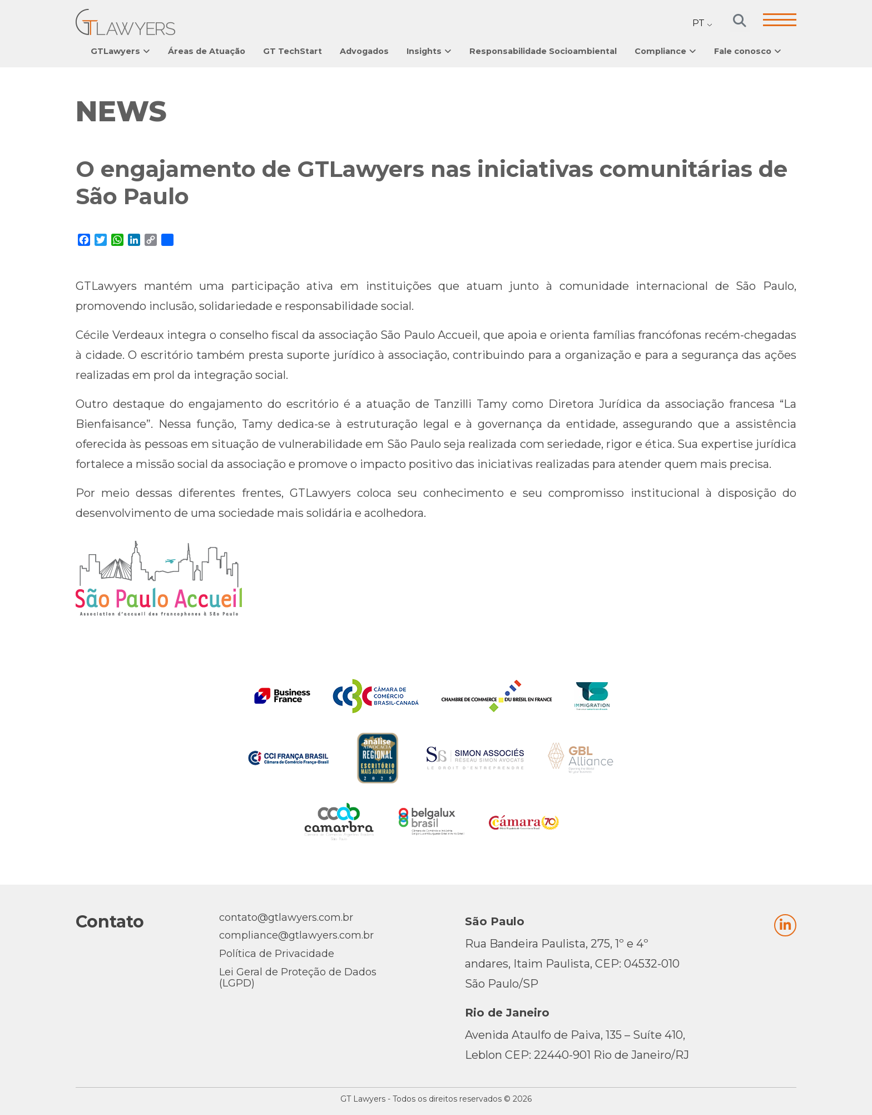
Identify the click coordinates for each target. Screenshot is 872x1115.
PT (698, 23)
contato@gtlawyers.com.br (286, 917)
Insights (424, 51)
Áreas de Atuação (206, 51)
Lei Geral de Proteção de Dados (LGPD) (297, 977)
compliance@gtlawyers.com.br (296, 935)
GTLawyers (115, 51)
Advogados (364, 51)
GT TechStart (292, 51)
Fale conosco (742, 51)
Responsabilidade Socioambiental (543, 51)
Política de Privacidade (276, 954)
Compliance (660, 51)
